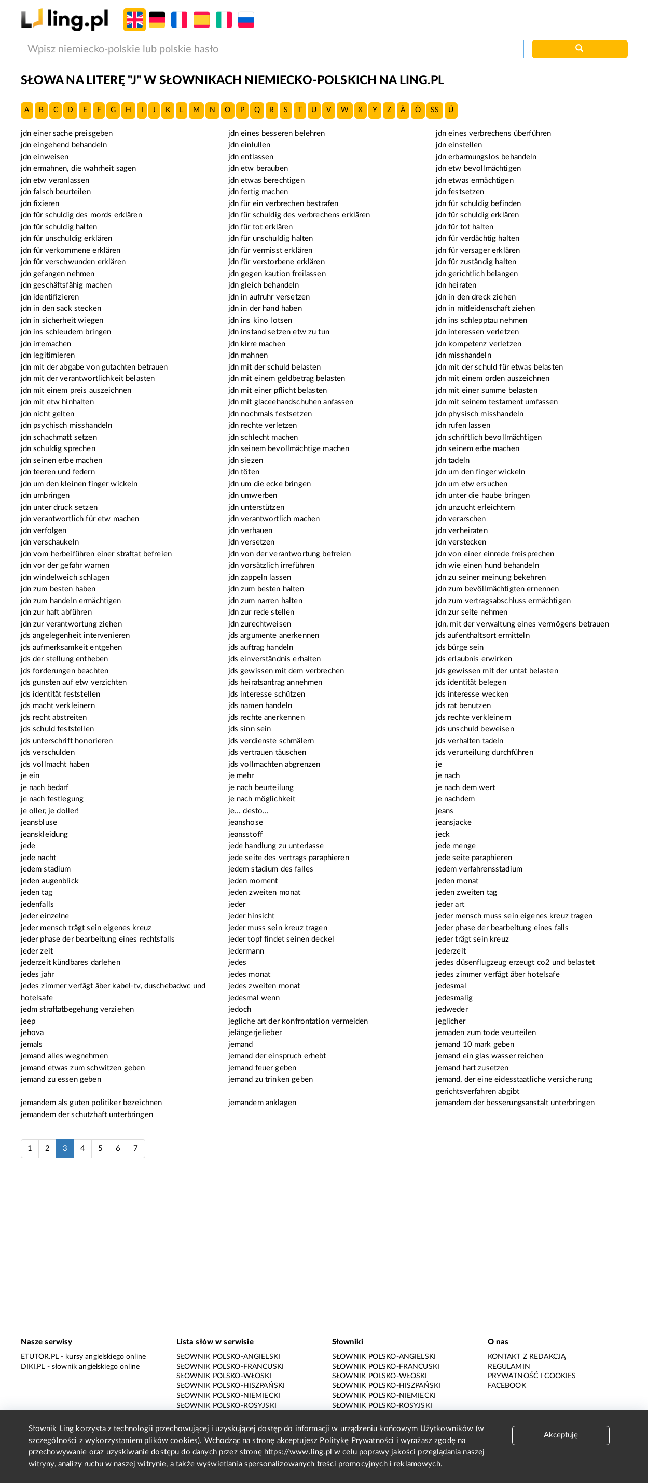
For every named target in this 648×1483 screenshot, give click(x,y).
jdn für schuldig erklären (477, 215)
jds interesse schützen (266, 694)
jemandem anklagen (262, 1103)
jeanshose (245, 822)
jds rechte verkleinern (473, 718)
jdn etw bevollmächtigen (478, 168)
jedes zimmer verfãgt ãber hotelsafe (498, 974)
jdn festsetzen (460, 192)
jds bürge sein (460, 647)
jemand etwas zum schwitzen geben (83, 1068)
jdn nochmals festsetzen (270, 414)
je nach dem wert (465, 788)
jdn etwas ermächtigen (475, 180)
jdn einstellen (459, 145)
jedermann (246, 951)
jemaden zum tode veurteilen (486, 1033)
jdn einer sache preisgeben (67, 134)
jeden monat (457, 881)
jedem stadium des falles (271, 869)
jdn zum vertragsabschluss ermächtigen (503, 601)
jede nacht (39, 858)
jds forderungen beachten (65, 671)
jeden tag (36, 892)
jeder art (450, 904)
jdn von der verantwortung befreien (289, 554)
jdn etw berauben (258, 168)
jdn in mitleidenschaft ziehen (485, 308)
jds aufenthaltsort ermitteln (483, 636)
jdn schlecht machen (263, 437)
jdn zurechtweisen (260, 624)
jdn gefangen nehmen (58, 274)
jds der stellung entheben (64, 659)
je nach (448, 776)
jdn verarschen (461, 519)
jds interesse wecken (472, 694)
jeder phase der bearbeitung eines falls (502, 928)
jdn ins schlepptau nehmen (482, 320)
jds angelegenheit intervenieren (75, 636)
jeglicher (450, 1021)
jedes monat (249, 974)
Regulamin (509, 1366)
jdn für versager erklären (478, 250)
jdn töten (243, 472)
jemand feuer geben (262, 1068)
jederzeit (451, 951)
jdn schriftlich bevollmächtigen (489, 437)
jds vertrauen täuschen (267, 752)
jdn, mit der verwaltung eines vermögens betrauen (522, 624)
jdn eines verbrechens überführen (494, 134)
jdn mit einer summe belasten (486, 390)
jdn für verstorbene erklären (276, 262)
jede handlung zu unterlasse (276, 846)
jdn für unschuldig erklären (67, 238)
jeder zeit (37, 951)
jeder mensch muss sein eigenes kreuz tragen (514, 916)
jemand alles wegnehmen (64, 1056)
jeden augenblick (50, 881)
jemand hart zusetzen (472, 1068)
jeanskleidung (44, 834)
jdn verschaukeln (50, 542)
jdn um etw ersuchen (472, 484)
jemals (32, 1045)
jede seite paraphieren (474, 858)
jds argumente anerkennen (274, 636)
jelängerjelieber (255, 1033)
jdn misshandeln (463, 355)
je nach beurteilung (261, 788)
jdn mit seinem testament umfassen (497, 402)
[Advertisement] (324, 1249)
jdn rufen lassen (463, 425)
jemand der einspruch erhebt (277, 1056)
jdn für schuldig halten (59, 227)
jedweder (452, 1009)
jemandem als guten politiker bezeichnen (91, 1103)
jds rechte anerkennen (266, 718)
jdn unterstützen (256, 507)
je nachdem (455, 799)
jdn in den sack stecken (61, 308)
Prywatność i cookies (532, 1376)
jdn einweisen (45, 157)
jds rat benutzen (463, 706)
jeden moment (253, 881)
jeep (28, 1021)
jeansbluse (39, 822)
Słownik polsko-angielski (228, 1356)
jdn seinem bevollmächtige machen (289, 449)
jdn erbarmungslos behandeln (486, 157)
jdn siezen (246, 461)
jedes (237, 963)
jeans (445, 811)
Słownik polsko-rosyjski (226, 1405)
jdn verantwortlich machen (274, 519)
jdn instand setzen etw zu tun (278, 332)
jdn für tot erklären (260, 227)
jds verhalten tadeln (470, 741)
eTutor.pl (40, 1356)
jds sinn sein (249, 729)
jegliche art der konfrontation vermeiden (298, 1021)
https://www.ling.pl (299, 1452)
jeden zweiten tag (467, 892)
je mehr (241, 776)
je (439, 764)
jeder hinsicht (251, 916)
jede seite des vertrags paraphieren (288, 858)
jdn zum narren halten (265, 601)
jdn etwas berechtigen (266, 180)
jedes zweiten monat (264, 986)
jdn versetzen (251, 542)
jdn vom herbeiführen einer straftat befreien (96, 554)
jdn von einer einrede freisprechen (495, 554)
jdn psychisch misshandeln (67, 425)
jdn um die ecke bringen (269, 484)
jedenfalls (37, 904)
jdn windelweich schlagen (65, 577)
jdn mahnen (248, 355)
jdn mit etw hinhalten (57, 402)
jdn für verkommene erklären (71, 250)
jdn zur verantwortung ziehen (71, 624)
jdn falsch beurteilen (56, 192)
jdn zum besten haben (58, 589)
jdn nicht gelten (47, 414)
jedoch (240, 1009)
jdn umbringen (45, 495)
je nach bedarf (45, 788)
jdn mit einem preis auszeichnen (76, 390)
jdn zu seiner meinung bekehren (491, 577)
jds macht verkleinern (58, 706)
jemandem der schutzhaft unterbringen (87, 1115)
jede (28, 846)
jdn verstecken (461, 542)
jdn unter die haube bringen (483, 495)
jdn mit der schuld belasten (274, 367)
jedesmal (451, 986)
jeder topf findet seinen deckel (281, 939)
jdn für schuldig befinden (478, 204)
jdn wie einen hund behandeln (487, 565)
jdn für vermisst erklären (270, 250)
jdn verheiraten (462, 531)
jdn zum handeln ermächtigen (71, 601)
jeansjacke (454, 822)
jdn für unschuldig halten (270, 238)
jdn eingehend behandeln (64, 145)
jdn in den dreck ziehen (476, 297)
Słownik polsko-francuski (230, 1366)
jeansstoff (245, 834)
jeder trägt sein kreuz (472, 939)
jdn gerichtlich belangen (477, 274)
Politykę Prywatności (357, 1441)
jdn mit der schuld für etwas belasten (499, 367)
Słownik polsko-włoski (224, 1376)
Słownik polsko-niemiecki (228, 1395)
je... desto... (248, 811)
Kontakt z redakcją (527, 1356)
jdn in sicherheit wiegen (62, 320)
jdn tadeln (453, 461)
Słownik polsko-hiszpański (230, 1386)
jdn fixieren (40, 204)
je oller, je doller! (50, 811)
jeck (443, 834)
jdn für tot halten (465, 227)
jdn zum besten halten (266, 589)
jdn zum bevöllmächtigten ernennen (497, 589)
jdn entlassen (251, 157)
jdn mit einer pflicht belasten (277, 390)
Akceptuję (561, 1435)
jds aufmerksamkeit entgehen (71, 647)
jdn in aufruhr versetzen (269, 297)
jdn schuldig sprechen (58, 449)
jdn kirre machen (256, 344)
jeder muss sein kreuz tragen (277, 928)
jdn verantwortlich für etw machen (80, 519)
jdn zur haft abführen (56, 612)
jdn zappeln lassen (260, 577)
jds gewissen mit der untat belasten (497, 671)
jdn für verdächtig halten (478, 238)
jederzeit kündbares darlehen (70, 963)
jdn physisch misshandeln (480, 414)
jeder (237, 904)
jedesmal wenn (254, 998)
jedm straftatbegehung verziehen (77, 1009)
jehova (32, 1033)
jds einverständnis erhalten (274, 659)
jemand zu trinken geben (270, 1079)
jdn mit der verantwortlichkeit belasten (88, 379)
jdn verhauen (250, 531)
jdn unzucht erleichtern (475, 507)
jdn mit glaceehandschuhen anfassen (291, 402)
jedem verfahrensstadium (479, 869)
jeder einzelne (45, 916)
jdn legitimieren (48, 355)
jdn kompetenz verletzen (478, 344)
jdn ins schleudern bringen (66, 332)
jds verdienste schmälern (271, 741)
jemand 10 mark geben (475, 1045)
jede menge (456, 846)
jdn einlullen (249, 145)
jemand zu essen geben (61, 1079)
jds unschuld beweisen (475, 729)
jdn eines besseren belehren (276, 134)
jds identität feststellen (61, 694)
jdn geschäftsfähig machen (66, 285)
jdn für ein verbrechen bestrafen (283, 204)
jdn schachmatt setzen (59, 437)
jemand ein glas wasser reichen (490, 1056)
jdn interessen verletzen (477, 332)
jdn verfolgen (44, 531)
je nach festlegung (52, 799)
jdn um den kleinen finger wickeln (79, 484)
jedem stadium (46, 869)
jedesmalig (454, 998)
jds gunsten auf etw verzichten (74, 682)
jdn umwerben (253, 495)
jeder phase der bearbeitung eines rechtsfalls (98, 939)
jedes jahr (37, 974)
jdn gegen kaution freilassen (277, 274)
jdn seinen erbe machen (61, 461)
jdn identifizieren (50, 297)
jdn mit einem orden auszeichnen (493, 379)
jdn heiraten (456, 285)
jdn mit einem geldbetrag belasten (287, 379)
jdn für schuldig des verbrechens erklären (299, 215)
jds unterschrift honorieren (67, 741)
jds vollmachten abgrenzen (274, 764)
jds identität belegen (471, 682)
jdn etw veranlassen (55, 180)
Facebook (507, 1386)
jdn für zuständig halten (476, 262)
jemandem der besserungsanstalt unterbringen (515, 1103)
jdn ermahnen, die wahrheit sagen (78, 168)
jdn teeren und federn (58, 472)
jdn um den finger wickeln (481, 472)
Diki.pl (33, 1366)
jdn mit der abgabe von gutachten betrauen (94, 367)
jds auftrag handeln (261, 647)
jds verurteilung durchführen (484, 752)
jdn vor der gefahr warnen (65, 565)
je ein (30, 776)
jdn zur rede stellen (261, 612)
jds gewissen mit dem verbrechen (286, 671)
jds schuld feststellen (57, 729)
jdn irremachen (46, 344)
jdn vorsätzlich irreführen (271, 565)
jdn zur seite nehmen (472, 612)
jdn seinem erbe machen (477, 449)
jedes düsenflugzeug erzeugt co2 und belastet (515, 963)
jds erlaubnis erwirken (474, 659)
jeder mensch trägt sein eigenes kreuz (86, 928)
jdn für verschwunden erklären (73, 262)
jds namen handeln (260, 706)
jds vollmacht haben (55, 764)
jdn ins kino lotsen (260, 320)
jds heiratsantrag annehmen (275, 682)
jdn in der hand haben (265, 308)
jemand (240, 1045)
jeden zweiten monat (264, 892)
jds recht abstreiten (54, 718)
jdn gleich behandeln (263, 285)
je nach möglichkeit (262, 799)
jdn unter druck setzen (59, 507)
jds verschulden (48, 752)
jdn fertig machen (258, 192)
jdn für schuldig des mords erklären (81, 215)
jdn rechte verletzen (262, 425)
